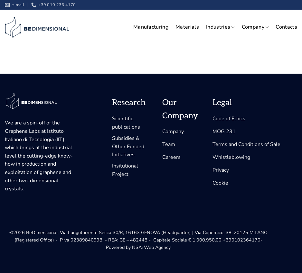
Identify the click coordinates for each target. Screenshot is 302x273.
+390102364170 (241, 240)
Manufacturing (150, 27)
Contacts (286, 27)
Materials (187, 27)
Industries (220, 27)
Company (255, 27)
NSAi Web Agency (151, 247)
